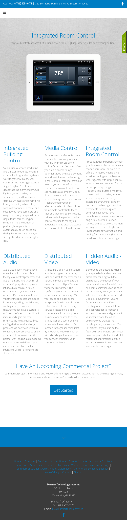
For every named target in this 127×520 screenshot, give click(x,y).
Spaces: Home (58, 453)
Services (42, 453)
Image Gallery (51, 464)
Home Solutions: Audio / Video (62, 457)
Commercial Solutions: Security (91, 460)
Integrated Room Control (60, 120)
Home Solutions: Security (95, 457)
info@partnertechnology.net (67, 501)
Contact (66, 464)
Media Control (68, 120)
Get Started (63, 390)
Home (17, 453)
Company (29, 453)
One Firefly (87, 514)
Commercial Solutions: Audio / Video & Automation (44, 460)
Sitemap (78, 464)
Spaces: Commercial (80, 453)
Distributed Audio (64, 120)
